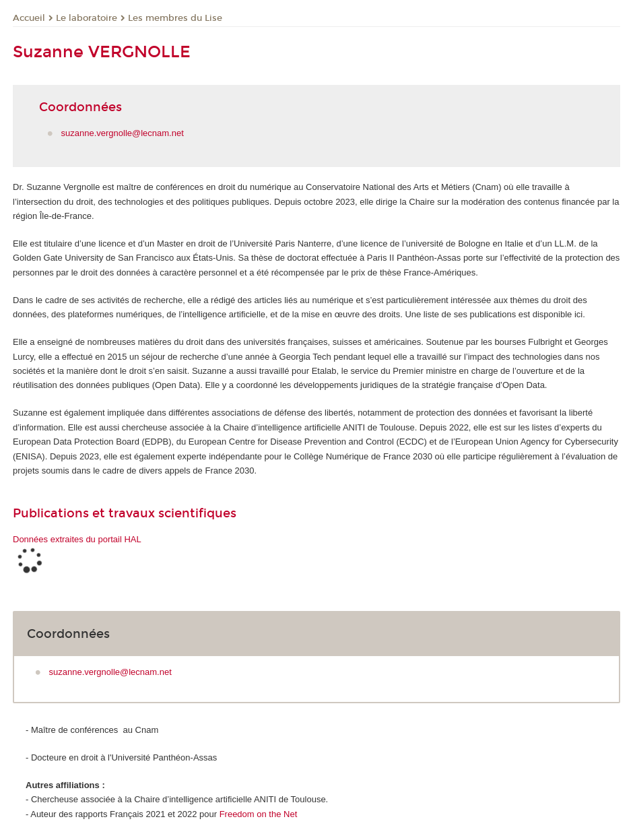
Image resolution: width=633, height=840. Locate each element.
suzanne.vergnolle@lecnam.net (122, 133)
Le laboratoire (86, 18)
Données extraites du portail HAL (77, 539)
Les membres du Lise (175, 18)
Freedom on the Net (260, 814)
